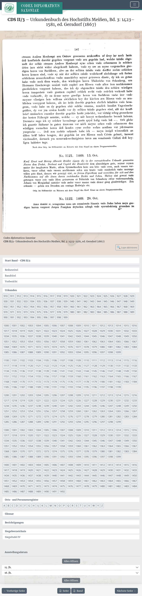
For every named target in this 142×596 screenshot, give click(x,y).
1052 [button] (14, 341)
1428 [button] (94, 470)
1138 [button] (38, 371)
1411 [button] (94, 464)
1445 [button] (94, 475)
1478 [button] (86, 486)
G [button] (29, 505)
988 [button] (125, 312)
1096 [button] (94, 352)
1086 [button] (14, 352)
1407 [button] (62, 464)
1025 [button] (70, 331)
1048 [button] (118, 336)
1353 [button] (22, 446)
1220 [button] (30, 400)
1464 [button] (110, 480)
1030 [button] (110, 331)
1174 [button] (54, 381)
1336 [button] (22, 440)
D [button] (17, 505)
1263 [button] (102, 411)
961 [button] (79, 306)
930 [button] (6, 301)
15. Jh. (8, 567)
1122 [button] (46, 365)
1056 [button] (46, 341)
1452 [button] (14, 480)
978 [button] (59, 312)
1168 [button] (6, 381)
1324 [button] (62, 435)
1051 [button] (6, 341)
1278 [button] (86, 416)
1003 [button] (30, 325)
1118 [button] (14, 365)
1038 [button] (38, 336)
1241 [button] (62, 406)
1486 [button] (14, 491)
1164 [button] (110, 376)
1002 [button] (22, 325)
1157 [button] (54, 376)
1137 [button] (30, 371)
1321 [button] (38, 435)
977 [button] (52, 312)
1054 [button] (30, 341)
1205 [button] (46, 395)
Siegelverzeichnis (15, 531)
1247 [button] (110, 406)
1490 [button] (46, 491)
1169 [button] (14, 381)
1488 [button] (30, 491)
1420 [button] (30, 470)
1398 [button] (110, 456)
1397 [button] (102, 456)
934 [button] (32, 301)
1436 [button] (22, 475)
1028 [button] (94, 331)
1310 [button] (86, 430)
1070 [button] (22, 347)
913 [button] (26, 296)
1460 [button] (78, 480)
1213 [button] (110, 395)
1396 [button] (94, 456)
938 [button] (59, 301)
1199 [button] (118, 387)
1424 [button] (62, 470)
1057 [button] (54, 341)
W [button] (94, 505)
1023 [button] (54, 331)
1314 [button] (118, 430)
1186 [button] (14, 387)
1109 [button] (78, 360)
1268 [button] (6, 416)
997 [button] (52, 317)
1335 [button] (14, 440)
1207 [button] (62, 395)
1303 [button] (30, 430)
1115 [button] (126, 360)
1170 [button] (22, 381)
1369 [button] (14, 451)
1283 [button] (126, 416)
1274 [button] (54, 416)
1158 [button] (62, 376)
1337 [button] (30, 440)
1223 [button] (54, 400)
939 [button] (66, 301)
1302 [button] (22, 430)
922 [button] (86, 296)
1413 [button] (110, 464)
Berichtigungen (14, 522)
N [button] (55, 505)
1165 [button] (118, 376)
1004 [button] (38, 325)
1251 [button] (6, 411)
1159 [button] (70, 376)
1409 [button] (78, 464)
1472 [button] (38, 486)
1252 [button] (14, 411)
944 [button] (99, 301)
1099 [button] (118, 352)
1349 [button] (126, 440)
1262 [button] (94, 411)
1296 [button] (94, 422)
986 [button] (112, 312)
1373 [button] (46, 451)
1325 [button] (70, 435)
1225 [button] (70, 400)
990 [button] (6, 317)
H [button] (34, 505)
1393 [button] (70, 456)
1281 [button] (110, 416)
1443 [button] (78, 475)
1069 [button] (14, 347)
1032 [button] (126, 331)
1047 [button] (110, 336)
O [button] (60, 505)
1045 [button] (94, 336)
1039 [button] (46, 336)
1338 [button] (38, 440)
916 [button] (46, 296)
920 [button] (72, 296)
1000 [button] (6, 325)
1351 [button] (6, 446)
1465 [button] (118, 480)
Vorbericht (11, 281)
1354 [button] (30, 446)
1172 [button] (38, 381)
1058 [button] (62, 341)
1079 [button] (94, 347)
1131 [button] (118, 365)
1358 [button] (62, 446)
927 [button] (119, 296)
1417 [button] (6, 470)
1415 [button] (126, 464)
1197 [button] (102, 387)
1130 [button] (110, 365)
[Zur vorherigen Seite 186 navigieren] (14, 591)
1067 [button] (134, 341)
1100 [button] (6, 360)
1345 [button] (94, 440)
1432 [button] (126, 470)
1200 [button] (6, 395)
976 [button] (46, 312)
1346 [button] (102, 440)
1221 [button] (38, 400)
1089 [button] (38, 352)
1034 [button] (6, 336)
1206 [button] (54, 395)
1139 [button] (46, 371)
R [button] (72, 505)
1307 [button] (62, 430)
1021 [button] (38, 331)
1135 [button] (14, 371)
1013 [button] (110, 325)
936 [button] (46, 301)
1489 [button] (38, 491)
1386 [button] (14, 456)
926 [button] (112, 296)
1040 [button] (54, 336)
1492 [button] (62, 491)
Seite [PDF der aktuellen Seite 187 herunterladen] (64, 590)
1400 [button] (6, 464)
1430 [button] (110, 470)
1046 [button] (102, 336)
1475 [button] (62, 486)
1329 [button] (102, 435)
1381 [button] (110, 451)
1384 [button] (134, 451)
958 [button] (59, 306)
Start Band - (17, 260)
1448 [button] (118, 475)
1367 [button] (134, 446)
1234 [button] (6, 406)
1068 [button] (6, 347)
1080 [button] (102, 347)
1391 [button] (54, 456)
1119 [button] (22, 365)
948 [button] (125, 301)
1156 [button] (46, 376)
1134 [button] (6, 371)
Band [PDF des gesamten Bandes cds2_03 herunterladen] (78, 590)
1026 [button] (78, 331)
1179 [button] (94, 381)
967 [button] (119, 306)
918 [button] (59, 296)
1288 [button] (30, 422)
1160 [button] (78, 376)
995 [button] (39, 317)
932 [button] (19, 301)
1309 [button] (78, 430)
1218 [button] (14, 400)
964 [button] (99, 306)
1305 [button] (46, 430)
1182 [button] (118, 381)
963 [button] (92, 306)
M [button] (51, 505)
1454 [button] (30, 480)
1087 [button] (22, 352)
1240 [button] (54, 406)
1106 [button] (54, 360)
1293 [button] (70, 422)
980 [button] (72, 312)
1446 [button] (102, 475)
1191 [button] (54, 387)
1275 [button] (62, 416)
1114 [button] (118, 360)
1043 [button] (78, 336)
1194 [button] (78, 387)
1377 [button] (78, 451)
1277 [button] (78, 416)
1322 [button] (46, 435)
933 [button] (26, 301)
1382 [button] (118, 451)
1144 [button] (86, 371)
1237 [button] (30, 406)
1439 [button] (46, 475)
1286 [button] (14, 422)
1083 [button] (126, 347)
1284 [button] (134, 416)
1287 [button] (22, 422)
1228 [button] (94, 400)
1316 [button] (134, 430)
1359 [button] (70, 446)
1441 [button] (62, 475)
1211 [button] (94, 395)
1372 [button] (38, 451)
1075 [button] (62, 347)
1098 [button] (110, 352)
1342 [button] (70, 440)
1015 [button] (126, 325)
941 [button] (79, 301)
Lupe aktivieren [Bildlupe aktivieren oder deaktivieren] (127, 247)
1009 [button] (78, 325)
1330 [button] (110, 435)
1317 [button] (6, 435)
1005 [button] (46, 325)
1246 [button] (102, 406)
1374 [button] (54, 451)
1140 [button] (54, 371)
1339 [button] (46, 440)
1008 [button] (70, 325)
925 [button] (105, 296)
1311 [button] (94, 430)
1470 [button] (22, 486)
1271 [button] (30, 416)
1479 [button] (94, 486)
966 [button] (112, 306)
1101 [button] (14, 360)
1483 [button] (126, 486)
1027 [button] (86, 331)
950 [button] (6, 306)
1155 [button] (38, 376)
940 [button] (72, 301)
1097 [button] (102, 352)
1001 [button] (14, 325)
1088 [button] (30, 352)
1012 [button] (102, 325)
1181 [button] (110, 381)
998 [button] (59, 317)
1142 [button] (70, 371)
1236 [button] (22, 406)
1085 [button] (6, 352)
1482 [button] (118, 486)
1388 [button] (30, 456)
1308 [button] (70, 430)
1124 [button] (62, 365)
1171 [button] (30, 381)
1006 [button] (54, 325)
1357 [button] (54, 446)
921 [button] (79, 296)
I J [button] (38, 505)
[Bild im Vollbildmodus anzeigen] (137, 35)
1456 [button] (46, 480)
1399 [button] (118, 456)
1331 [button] (118, 435)
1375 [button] (62, 451)
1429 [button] (102, 470)
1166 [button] (126, 376)
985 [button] (105, 312)
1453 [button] (22, 480)
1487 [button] (22, 491)
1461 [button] (86, 480)
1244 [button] (86, 406)
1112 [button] (102, 360)
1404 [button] (38, 464)
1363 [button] (102, 446)
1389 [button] (38, 456)
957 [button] (52, 306)
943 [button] (92, 301)
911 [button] (12, 296)
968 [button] (125, 306)
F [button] (25, 505)
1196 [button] (94, 387)
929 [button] (132, 296)
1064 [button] (110, 341)
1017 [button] (6, 331)
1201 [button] (14, 395)
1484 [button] (134, 486)
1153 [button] (22, 376)
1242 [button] (70, 406)
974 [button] (32, 312)
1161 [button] (86, 376)
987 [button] (119, 312)
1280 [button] (102, 416)
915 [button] (39, 296)
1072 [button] (38, 347)
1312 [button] (102, 430)
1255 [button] (38, 411)
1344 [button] (86, 440)
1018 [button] (14, 331)
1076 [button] (70, 347)
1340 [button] (54, 440)
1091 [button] (54, 352)
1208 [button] (70, 395)
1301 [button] (14, 430)
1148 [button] (118, 371)
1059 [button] (70, 341)
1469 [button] (14, 486)
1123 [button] (54, 365)
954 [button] (32, 306)
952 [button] (19, 306)
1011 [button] (94, 325)
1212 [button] (102, 395)
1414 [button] (118, 464)
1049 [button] (126, 336)
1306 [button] (54, 430)
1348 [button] (118, 440)
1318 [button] (14, 435)
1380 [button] (102, 451)
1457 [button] (54, 480)
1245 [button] (94, 406)
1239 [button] (46, 406)
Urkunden (11, 290)
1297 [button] (102, 422)
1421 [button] (38, 470)
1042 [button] (70, 336)
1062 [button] (94, 341)
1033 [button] (134, 331)
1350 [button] (134, 440)
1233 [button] (134, 400)
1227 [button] (86, 400)
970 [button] (6, 312)
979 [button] (66, 312)
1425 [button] (70, 470)
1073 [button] (46, 347)
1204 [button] (38, 395)
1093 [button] (70, 352)
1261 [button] (86, 411)
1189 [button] (38, 387)
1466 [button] (126, 480)
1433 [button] (134, 470)
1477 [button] (78, 486)
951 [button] (12, 306)
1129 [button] (102, 365)
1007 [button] (62, 325)
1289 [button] (38, 422)
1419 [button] (22, 470)
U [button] (85, 505)
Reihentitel (11, 269)
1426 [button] (78, 470)
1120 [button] (30, 365)
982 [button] (86, 312)
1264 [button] (110, 411)
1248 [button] (118, 406)
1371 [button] (30, 451)
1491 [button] (54, 491)
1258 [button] (62, 411)
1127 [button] (86, 365)
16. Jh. (8, 572)
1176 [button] (70, 381)
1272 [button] (38, 416)
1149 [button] (126, 371)
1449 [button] (126, 475)
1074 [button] (54, 347)
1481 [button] (110, 486)
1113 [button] (110, 360)
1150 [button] (134, 371)
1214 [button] (118, 395)
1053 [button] (22, 341)
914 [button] (32, 296)
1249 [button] (126, 406)
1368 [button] (6, 451)
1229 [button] (102, 400)
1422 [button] (46, 470)
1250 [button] (134, 406)
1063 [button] (102, 341)
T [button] (80, 505)
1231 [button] (118, 400)
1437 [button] (30, 475)
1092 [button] (62, 352)
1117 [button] (6, 365)
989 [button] (132, 312)
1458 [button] (62, 480)
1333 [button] (134, 435)
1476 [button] (70, 486)
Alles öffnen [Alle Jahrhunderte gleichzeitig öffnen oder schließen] (71, 561)
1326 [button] (78, 435)
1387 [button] (22, 456)
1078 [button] (86, 347)
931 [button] (12, 301)
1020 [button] (30, 331)
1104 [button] (38, 360)
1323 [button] (54, 435)
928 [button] (125, 296)
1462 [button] (94, 480)
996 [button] (46, 317)
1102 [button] (22, 360)
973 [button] (26, 312)
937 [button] (52, 301)
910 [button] (6, 296)
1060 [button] (78, 341)
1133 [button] (134, 365)
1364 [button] (110, 446)
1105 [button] (46, 360)
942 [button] (86, 301)
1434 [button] (6, 475)
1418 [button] (14, 470)
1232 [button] (126, 400)
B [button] (8, 505)
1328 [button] (94, 435)
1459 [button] (70, 480)
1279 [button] (94, 416)
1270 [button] (22, 416)
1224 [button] (62, 400)
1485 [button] (6, 491)
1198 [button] (110, 387)
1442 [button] (70, 475)
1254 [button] (30, 411)
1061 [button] (86, 341)
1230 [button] (110, 400)
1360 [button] (78, 446)
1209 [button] (78, 395)
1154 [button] (30, 376)
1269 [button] (14, 416)
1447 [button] (110, 475)
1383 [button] (126, 451)
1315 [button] (126, 430)
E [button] (21, 505)
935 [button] (39, 301)
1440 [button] (54, 475)
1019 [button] (22, 331)
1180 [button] (102, 381)
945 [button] (105, 301)
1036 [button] (22, 336)
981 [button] (79, 312)
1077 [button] (78, 347)
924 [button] (99, 296)
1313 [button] (110, 430)
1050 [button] (134, 336)
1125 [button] (70, 365)
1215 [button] (126, 395)
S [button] (76, 505)
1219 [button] (22, 400)
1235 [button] (14, 406)
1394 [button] (78, 456)
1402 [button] (22, 464)
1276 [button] (70, 416)
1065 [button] (118, 341)
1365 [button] (118, 446)
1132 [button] (126, 365)
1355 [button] (38, 446)
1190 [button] (46, 387)
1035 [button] (14, 336)
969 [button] (132, 306)
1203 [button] (30, 395)
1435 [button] (14, 475)
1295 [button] (86, 422)
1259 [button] (70, 411)
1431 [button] (118, 470)
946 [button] (112, 301)
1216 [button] (134, 395)
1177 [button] (78, 381)
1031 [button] (118, 331)
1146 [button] (102, 371)
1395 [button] (86, 456)
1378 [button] (86, 451)
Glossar (9, 513)
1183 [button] (126, 381)
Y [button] (98, 505)
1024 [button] (62, 331)
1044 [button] (86, 336)
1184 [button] (134, 381)
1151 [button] (6, 376)
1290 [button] (46, 422)
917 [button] (52, 296)
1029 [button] (102, 331)
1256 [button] (46, 411)
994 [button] (32, 317)
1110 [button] (86, 360)
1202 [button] (22, 395)
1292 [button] (62, 422)
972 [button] (19, 312)
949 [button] (132, 301)
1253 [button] (22, 411)
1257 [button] (54, 411)
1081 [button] (110, 347)
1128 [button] (94, 365)
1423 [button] (54, 470)
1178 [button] (86, 381)
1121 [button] (38, 365)
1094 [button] (78, 352)
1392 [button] (62, 456)
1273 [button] (46, 416)
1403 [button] (30, 464)
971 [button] (12, 312)
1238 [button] (38, 406)
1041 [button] (62, 336)
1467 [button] (134, 480)
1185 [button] (6, 387)
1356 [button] (46, 446)
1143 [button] (78, 371)
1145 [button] (94, 371)
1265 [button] (118, 411)
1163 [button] (102, 376)
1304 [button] (38, 430)
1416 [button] (134, 464)
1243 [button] (78, 406)
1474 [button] (54, 486)
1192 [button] (62, 387)
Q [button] (68, 505)
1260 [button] (78, 411)
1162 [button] (94, 376)
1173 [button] (46, 381)
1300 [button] (6, 430)
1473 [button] (46, 486)
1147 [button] (110, 371)
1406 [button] (54, 464)
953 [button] (26, 306)
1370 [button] (22, 451)
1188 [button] (30, 387)
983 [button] (92, 312)
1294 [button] (78, 422)
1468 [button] (6, 486)
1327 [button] (86, 435)
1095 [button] (86, 352)
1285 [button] (6, 422)
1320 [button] (30, 435)
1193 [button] (70, 387)
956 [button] (46, 306)
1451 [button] (6, 480)
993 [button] (26, 317)
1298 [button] (110, 422)
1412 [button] (102, 464)
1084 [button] (134, 347)
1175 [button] (62, 381)
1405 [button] (46, 464)
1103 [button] (30, 360)
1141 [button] (62, 371)
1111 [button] (94, 360)
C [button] (12, 505)
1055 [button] (38, 341)
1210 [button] (86, 395)
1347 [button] (110, 440)
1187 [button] (22, 387)
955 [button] (39, 306)
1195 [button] (86, 387)
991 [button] (12, 317)
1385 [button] (6, 456)
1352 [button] (14, 446)
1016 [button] (134, 325)
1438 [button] (38, 475)
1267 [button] (134, 411)
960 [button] (72, 306)
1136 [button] (22, 371)
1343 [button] (78, 440)
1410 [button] (86, 464)
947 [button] (119, 301)
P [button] (64, 505)
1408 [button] (70, 464)
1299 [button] (118, 422)
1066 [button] (126, 341)
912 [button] (19, 296)
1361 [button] (86, 446)
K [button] (42, 505)
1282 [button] (118, 416)
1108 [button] (70, 360)
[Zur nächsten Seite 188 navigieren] (126, 591)
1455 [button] (38, 480)
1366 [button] (126, 446)
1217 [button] (6, 400)
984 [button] (99, 312)
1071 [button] (30, 347)
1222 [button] (46, 400)
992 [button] (19, 317)
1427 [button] (86, 470)
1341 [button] (62, 440)
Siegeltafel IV (12, 537)
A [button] (4, 505)
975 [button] (39, 312)
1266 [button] (126, 411)
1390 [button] (46, 456)
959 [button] (66, 306)
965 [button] (105, 306)
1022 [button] (46, 331)
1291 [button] (54, 422)
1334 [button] (6, 440)
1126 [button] (78, 365)
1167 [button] (134, 376)
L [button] (46, 505)
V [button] (89, 505)
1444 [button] (86, 475)
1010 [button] (86, 325)
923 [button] (92, 296)
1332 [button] (126, 435)
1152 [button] (14, 376)
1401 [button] (14, 464)
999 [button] (66, 317)
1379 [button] (94, 451)
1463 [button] (102, 480)
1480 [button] (102, 486)
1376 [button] (70, 451)
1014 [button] (118, 325)
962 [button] (86, 306)
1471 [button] (30, 486)
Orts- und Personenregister (21, 499)
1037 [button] (30, 336)
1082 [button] (118, 347)
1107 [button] (62, 360)
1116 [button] (134, 360)
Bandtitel (10, 275)
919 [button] (66, 296)
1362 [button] (94, 446)
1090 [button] (46, 352)
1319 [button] (22, 435)
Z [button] (102, 505)
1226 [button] (78, 400)
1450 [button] (134, 475)
